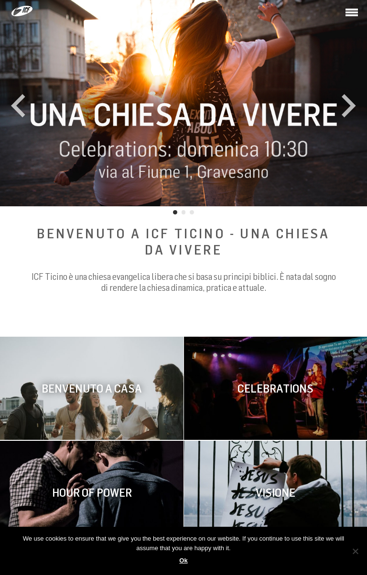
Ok (183, 560)
